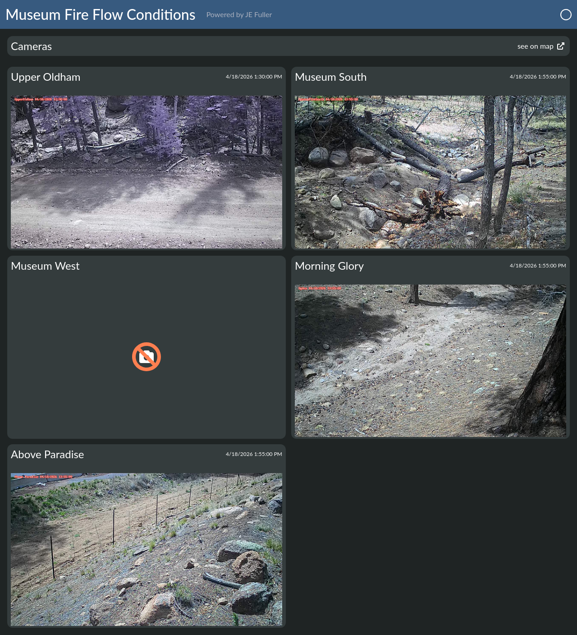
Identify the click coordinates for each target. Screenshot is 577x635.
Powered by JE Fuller (239, 14)
